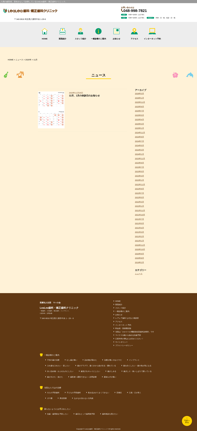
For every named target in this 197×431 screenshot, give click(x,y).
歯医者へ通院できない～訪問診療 (83, 377)
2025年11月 (140, 102)
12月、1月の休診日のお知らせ (84, 95)
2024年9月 (139, 137)
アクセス (134, 34)
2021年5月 (139, 223)
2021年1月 (139, 241)
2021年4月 (139, 228)
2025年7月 (139, 111)
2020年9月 (139, 254)
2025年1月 (139, 128)
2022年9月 (139, 189)
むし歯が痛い (72, 360)
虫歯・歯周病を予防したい (57, 414)
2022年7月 (139, 193)
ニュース (138, 274)
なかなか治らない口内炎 (83, 398)
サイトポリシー (121, 342)
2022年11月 (140, 184)
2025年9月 (139, 107)
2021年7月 (139, 219)
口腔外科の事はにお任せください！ (129, 339)
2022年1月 (139, 206)
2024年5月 (139, 145)
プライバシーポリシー (124, 345)
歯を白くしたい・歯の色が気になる (137, 366)
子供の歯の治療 (53, 360)
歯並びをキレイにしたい (90, 371)
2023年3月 (139, 176)
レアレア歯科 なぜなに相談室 (127, 318)
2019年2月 (139, 262)
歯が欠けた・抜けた (55, 377)
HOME (44, 34)
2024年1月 (139, 154)
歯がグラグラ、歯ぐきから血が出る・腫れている (96, 366)
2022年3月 (139, 202)
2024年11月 (140, 132)
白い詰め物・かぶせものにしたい (60, 371)
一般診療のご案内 (98, 34)
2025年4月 (139, 119)
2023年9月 (139, 163)
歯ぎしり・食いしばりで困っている (138, 371)
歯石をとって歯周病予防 (85, 414)
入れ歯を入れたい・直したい (58, 366)
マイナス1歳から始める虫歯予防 (128, 335)
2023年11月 (140, 158)
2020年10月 (140, 249)
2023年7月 (139, 167)
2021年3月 (139, 232)
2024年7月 (139, 141)
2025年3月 (139, 124)
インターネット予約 (152, 34)
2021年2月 (139, 236)
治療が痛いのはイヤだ (113, 360)
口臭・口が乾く (135, 393)
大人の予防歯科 (53, 393)
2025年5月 (139, 115)
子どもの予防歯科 (74, 393)
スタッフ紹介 (80, 34)
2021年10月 (140, 215)
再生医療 (63, 398)
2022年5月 (139, 197)
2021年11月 (140, 210)
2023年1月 (139, 180)
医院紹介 (62, 34)
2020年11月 (140, 245)
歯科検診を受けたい (110, 414)
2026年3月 (139, 93)
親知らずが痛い (110, 377)
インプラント (134, 360)
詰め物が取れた (91, 360)
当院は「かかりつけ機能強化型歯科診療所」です (134, 332)
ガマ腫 (49, 398)
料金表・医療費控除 (123, 328)
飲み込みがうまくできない (98, 393)
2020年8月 (139, 258)
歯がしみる (111, 371)
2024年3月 (139, 150)
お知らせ (116, 34)
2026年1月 (139, 98)
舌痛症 (119, 393)
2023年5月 (139, 171)
